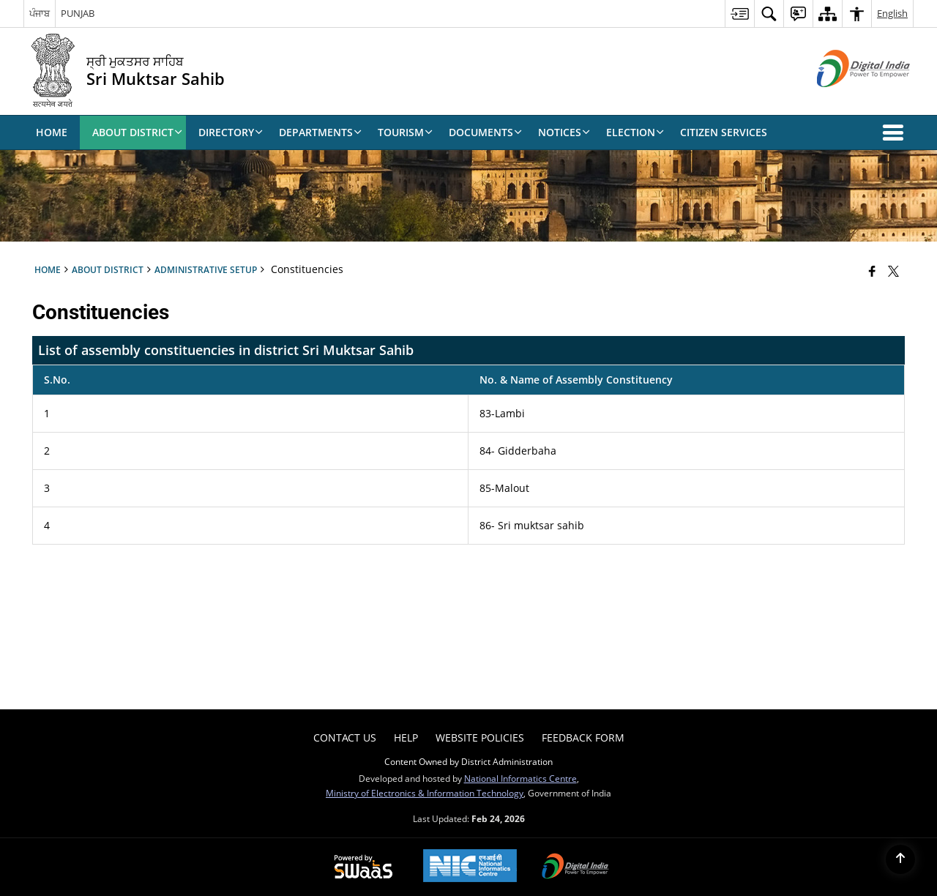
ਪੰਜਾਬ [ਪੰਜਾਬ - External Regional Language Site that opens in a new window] (39, 13)
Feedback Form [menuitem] (583, 737)
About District (107, 269)
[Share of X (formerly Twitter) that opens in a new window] (893, 271)
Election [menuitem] (635, 132)
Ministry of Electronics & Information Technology (424, 793)
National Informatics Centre (520, 778)
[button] (896, 132)
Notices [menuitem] (564, 132)
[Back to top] (900, 859)
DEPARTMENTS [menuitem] (320, 132)
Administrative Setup (205, 269)
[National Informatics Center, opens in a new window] (470, 867)
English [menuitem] (892, 13)
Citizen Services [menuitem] (723, 132)
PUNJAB (77, 13)
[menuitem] (739, 13)
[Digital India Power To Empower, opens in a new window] (575, 867)
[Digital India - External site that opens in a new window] (845, 99)
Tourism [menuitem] (405, 132)
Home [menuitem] (51, 132)
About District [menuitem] (137, 132)
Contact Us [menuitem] (344, 737)
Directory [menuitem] (230, 132)
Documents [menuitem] (485, 132)
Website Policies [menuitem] (480, 737)
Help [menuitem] (406, 737)
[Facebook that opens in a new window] (872, 271)
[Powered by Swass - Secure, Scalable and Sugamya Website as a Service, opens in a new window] (363, 867)
